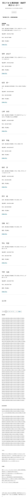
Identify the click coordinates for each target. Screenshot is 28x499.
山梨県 (13, 343)
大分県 (13, 395)
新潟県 (13, 345)
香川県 (13, 382)
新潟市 (13, 423)
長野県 (13, 352)
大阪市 (13, 432)
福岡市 (13, 443)
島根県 (13, 373)
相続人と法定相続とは (6, 475)
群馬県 (13, 334)
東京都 (13, 339)
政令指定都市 (4, 405)
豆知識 (3, 466)
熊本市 (13, 444)
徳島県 (13, 380)
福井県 (13, 350)
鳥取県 (13, 371)
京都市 (13, 430)
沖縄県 (13, 400)
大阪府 (13, 364)
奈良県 (13, 368)
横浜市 (13, 418)
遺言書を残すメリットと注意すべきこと (10, 461)
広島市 (13, 439)
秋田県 (13, 325)
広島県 (13, 377)
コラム (3, 450)
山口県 (13, 378)
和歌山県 (13, 370)
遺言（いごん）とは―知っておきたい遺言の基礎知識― (14, 469)
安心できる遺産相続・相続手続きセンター (14, 4)
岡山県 (13, 375)
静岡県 (13, 355)
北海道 (13, 318)
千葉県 (13, 337)
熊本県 (13, 393)
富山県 (13, 346)
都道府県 (3, 314)
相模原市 (13, 421)
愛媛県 (13, 384)
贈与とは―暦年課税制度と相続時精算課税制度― (12, 477)
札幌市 (13, 409)
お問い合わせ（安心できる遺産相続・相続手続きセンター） (14, 492)
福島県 (13, 329)
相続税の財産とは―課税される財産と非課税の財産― (13, 478)
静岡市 (13, 425)
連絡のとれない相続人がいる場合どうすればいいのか (13, 453)
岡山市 (13, 437)
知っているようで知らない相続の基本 (10, 482)
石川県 (13, 348)
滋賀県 (13, 361)
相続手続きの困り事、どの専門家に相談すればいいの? (14, 455)
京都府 (13, 362)
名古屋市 (13, 428)
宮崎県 (13, 396)
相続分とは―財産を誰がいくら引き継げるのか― (12, 473)
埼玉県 (13, 336)
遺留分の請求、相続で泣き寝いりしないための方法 (13, 459)
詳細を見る (4, 44)
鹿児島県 (13, 398)
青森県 (13, 320)
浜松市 (13, 427)
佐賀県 (13, 389)
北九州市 (13, 441)
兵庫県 (13, 366)
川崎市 (13, 420)
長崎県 (13, 391)
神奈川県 (13, 341)
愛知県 (13, 357)
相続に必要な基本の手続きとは (8, 480)
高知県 (13, 386)
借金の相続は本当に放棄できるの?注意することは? (13, 457)
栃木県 (13, 332)
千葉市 (13, 416)
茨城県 (13, 330)
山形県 (13, 327)
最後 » (19, 311)
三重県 (13, 359)
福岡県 (13, 387)
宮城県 (13, 323)
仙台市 (13, 411)
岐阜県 (13, 353)
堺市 (12, 434)
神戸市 (13, 436)
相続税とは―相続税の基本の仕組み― (10, 471)
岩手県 (13, 321)
